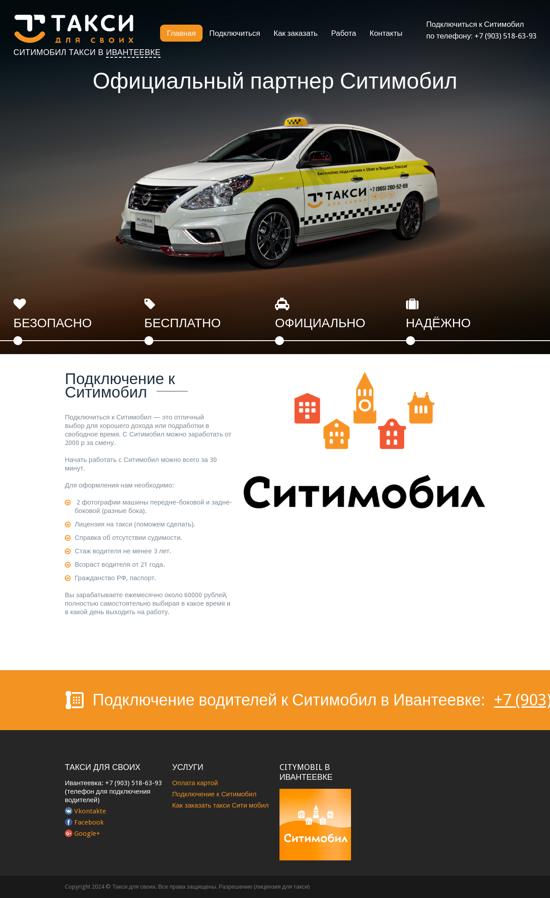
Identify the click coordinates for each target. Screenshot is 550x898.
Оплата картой (195, 783)
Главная (181, 33)
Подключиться (234, 33)
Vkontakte (90, 811)
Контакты (386, 33)
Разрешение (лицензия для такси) (264, 886)
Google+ (87, 834)
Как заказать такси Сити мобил (220, 805)
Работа (343, 33)
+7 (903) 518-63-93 (505, 35)
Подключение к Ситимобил (214, 794)
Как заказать (296, 33)
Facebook (89, 822)
